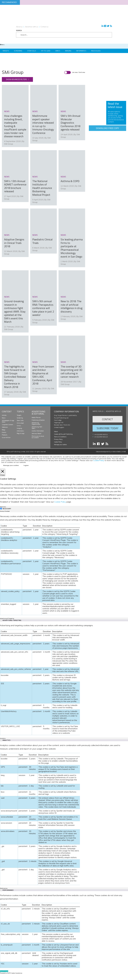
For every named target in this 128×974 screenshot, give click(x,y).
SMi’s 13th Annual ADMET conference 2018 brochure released (15, 186)
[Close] (2, 471)
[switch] (1, 619)
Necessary (7, 508)
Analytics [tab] (3, 738)
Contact (107, 418)
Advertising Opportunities (36, 422)
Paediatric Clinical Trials (42, 241)
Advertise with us (31, 27)
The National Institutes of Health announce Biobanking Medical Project (42, 188)
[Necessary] (1, 508)
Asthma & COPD (70, 181)
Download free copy (107, 128)
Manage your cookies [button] (60, 444)
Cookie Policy (58, 441)
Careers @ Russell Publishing (63, 433)
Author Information (38, 430)
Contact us (44, 27)
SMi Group (8, 144)
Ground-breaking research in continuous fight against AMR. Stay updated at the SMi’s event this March (14, 311)
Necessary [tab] (3, 506)
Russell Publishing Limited (16, 451)
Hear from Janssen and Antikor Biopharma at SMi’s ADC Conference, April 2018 (43, 367)
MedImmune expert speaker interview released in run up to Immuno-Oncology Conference (43, 124)
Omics (57, 51)
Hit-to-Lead (45, 51)
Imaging (68, 51)
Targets (5, 51)
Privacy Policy (58, 439)
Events (4, 432)
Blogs (3, 429)
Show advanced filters (16, 79)
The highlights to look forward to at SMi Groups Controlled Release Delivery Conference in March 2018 (15, 376)
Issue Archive (6, 437)
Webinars (5, 426)
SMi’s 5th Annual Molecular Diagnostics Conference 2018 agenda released (70, 122)
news (6, 111)
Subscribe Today (107, 428)
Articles (4, 415)
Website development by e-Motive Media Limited (111, 451)
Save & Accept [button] (4, 970)
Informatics (81, 51)
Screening (18, 51)
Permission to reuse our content (38, 436)
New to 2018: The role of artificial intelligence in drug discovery (71, 306)
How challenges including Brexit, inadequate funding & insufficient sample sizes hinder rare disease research (15, 126)
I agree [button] (26, 465)
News (3, 417)
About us (19, 27)
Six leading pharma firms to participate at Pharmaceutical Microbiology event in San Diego (72, 247)
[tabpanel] (64, 564)
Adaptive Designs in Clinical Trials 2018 (14, 242)
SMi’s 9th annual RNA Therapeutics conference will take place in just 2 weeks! (43, 307)
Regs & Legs (96, 51)
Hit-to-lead (20, 422)
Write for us (98, 410)
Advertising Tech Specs (37, 427)
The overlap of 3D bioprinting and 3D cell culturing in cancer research (71, 371)
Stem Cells (31, 51)
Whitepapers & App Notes (8, 420)
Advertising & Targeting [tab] (7, 618)
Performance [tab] (3, 887)
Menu (2, 44)
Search (19, 30)
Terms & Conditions (60, 436)
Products (4, 434)
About (56, 431)
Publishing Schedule (38, 419)
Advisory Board (36, 433)
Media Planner (36, 417)
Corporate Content (7, 424)
